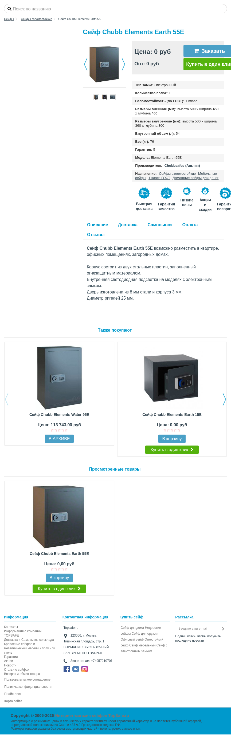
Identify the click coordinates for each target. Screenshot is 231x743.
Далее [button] (123, 64)
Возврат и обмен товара (22, 674)
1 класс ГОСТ (159, 178)
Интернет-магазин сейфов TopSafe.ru (92, 715)
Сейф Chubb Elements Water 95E (59, 414)
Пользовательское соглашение (27, 679)
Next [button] (224, 399)
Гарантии (11, 657)
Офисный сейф (132, 639)
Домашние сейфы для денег (196, 178)
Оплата (190, 224)
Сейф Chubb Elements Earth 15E (172, 414)
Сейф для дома (132, 628)
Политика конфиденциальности (28, 687)
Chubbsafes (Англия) (182, 166)
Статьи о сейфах (16, 670)
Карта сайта (13, 701)
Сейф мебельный (142, 645)
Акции (8, 661)
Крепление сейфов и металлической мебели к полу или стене (29, 648)
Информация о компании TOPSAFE (22, 633)
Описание (97, 224)
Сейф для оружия (145, 633)
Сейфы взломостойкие (177, 174)
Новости (10, 665)
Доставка (128, 224)
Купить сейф (131, 617)
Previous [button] (6, 399)
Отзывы (95, 234)
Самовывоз (160, 224)
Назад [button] (86, 64)
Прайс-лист (12, 694)
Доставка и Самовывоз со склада (29, 640)
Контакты (11, 627)
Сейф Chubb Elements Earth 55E (59, 553)
